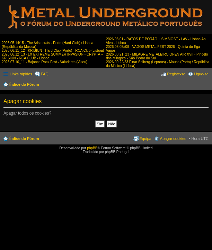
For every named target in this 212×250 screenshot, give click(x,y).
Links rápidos (21, 74)
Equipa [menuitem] (145, 138)
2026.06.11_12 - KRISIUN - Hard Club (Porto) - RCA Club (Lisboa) (53, 50)
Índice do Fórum (24, 84)
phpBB (92, 148)
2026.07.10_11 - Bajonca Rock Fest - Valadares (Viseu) (44, 62)
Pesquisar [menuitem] (206, 85)
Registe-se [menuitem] (176, 74)
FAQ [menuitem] (44, 74)
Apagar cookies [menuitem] (173, 138)
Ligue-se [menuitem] (201, 74)
